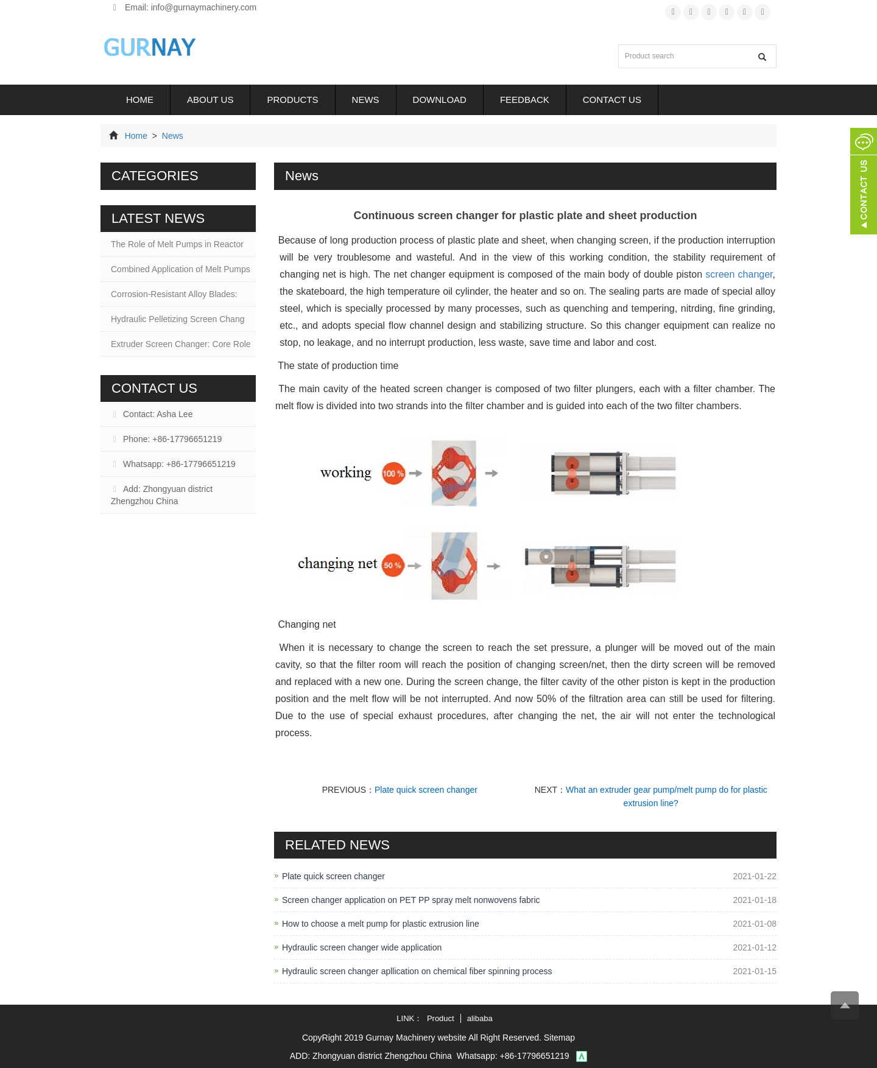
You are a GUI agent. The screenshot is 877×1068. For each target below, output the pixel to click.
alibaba (480, 1018)
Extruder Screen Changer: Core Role (181, 344)
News (365, 99)
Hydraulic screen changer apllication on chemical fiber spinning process (417, 971)
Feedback (524, 99)
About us (210, 99)
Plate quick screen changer (426, 790)
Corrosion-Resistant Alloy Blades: (174, 294)
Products (292, 99)
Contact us (612, 99)
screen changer (738, 274)
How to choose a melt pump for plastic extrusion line (380, 924)
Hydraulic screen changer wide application (362, 947)
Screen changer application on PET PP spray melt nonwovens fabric (411, 900)
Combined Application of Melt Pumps (180, 269)
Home (139, 99)
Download (440, 99)
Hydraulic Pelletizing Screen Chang (177, 319)
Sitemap (559, 1037)
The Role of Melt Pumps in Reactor (177, 244)
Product (440, 1018)
